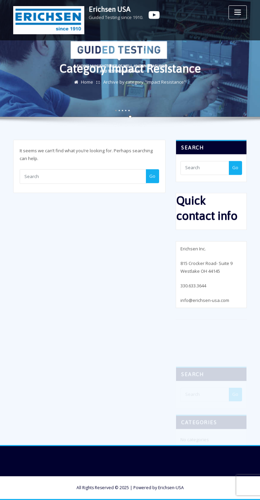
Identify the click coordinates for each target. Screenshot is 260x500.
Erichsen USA (109, 9)
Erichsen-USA (171, 488)
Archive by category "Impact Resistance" (144, 82)
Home (87, 82)
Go (152, 177)
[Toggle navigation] (238, 12)
